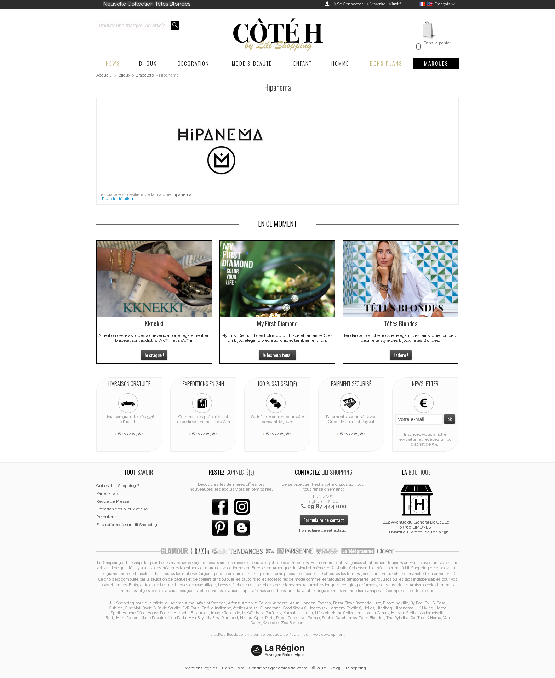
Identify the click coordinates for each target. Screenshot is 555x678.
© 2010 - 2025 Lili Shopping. (339, 668)
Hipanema (181, 194)
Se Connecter (350, 3)
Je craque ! (154, 354)
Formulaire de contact (323, 520)
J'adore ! (400, 354)
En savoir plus (131, 433)
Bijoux (124, 75)
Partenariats (107, 493)
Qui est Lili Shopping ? (117, 485)
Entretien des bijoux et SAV (122, 509)
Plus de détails (116, 198)
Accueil (103, 75)
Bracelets (145, 75)
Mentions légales (200, 668)
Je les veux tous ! (277, 354)
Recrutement (109, 516)
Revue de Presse (112, 501)
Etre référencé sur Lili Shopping (126, 524)
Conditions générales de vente (278, 668)
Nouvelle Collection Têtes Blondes (146, 4)
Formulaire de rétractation (324, 530)
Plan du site (233, 668)
